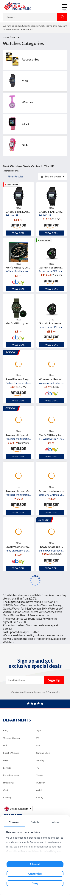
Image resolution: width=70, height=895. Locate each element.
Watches (16, 37)
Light (38, 730)
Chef (5, 790)
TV (37, 738)
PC (37, 767)
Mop (5, 760)
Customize (35, 873)
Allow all (35, 864)
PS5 (38, 745)
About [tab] (56, 822)
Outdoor (40, 782)
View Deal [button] (18, 233)
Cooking (7, 797)
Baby (5, 730)
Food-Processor (11, 775)
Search (62, 17)
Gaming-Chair (43, 752)
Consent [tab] (14, 822)
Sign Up (54, 680)
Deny (35, 883)
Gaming (40, 760)
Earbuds (7, 767)
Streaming (8, 782)
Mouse (39, 775)
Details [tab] (35, 822)
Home (6, 37)
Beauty (39, 797)
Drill (5, 745)
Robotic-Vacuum (11, 752)
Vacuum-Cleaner (11, 738)
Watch (39, 790)
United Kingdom (16, 808)
